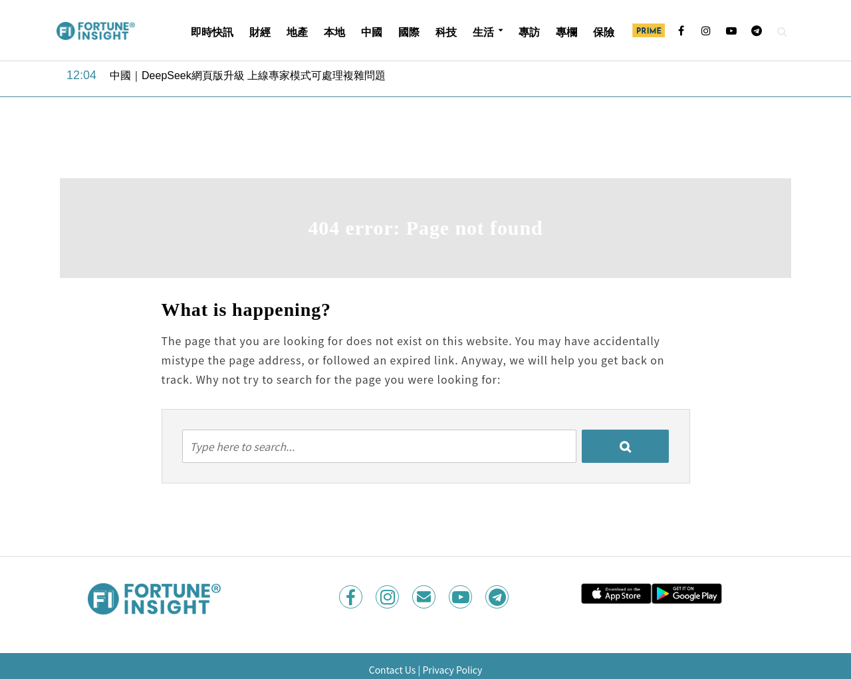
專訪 (529, 32)
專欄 (566, 32)
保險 (603, 32)
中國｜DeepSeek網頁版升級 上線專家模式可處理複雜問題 (248, 75)
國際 (409, 32)
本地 (334, 32)
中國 (371, 32)
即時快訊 (212, 32)
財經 (260, 32)
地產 (297, 32)
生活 (483, 32)
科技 (446, 32)
